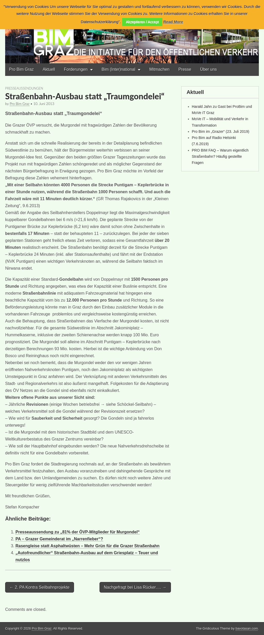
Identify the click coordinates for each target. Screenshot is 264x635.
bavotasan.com (247, 628)
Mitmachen (159, 69)
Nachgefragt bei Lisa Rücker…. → (135, 587)
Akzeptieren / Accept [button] (142, 22)
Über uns (208, 69)
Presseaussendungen (24, 88)
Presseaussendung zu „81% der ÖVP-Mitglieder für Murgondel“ (77, 532)
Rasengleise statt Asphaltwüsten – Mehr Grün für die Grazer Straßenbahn (87, 546)
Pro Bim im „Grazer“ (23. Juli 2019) (220, 131)
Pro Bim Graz (21, 69)
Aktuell (49, 69)
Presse (184, 69)
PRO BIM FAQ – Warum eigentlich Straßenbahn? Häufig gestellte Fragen (220, 156)
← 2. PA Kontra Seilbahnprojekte (40, 587)
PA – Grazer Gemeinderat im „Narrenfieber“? (59, 539)
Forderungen (76, 69)
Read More (173, 22)
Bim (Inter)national (118, 69)
